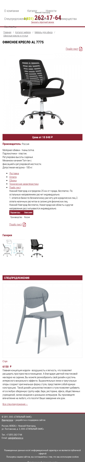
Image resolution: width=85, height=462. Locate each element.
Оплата (13, 177)
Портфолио (43, 19)
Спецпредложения (15, 19)
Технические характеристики (24, 184)
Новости (51, 11)
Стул (5, 361)
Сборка (13, 180)
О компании (11, 11)
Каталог (32, 11)
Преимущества (67, 19)
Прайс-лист (72, 49)
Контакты (10, 27)
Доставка (14, 173)
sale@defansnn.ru (15, 437)
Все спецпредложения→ (15, 404)
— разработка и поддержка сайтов (23, 420)
